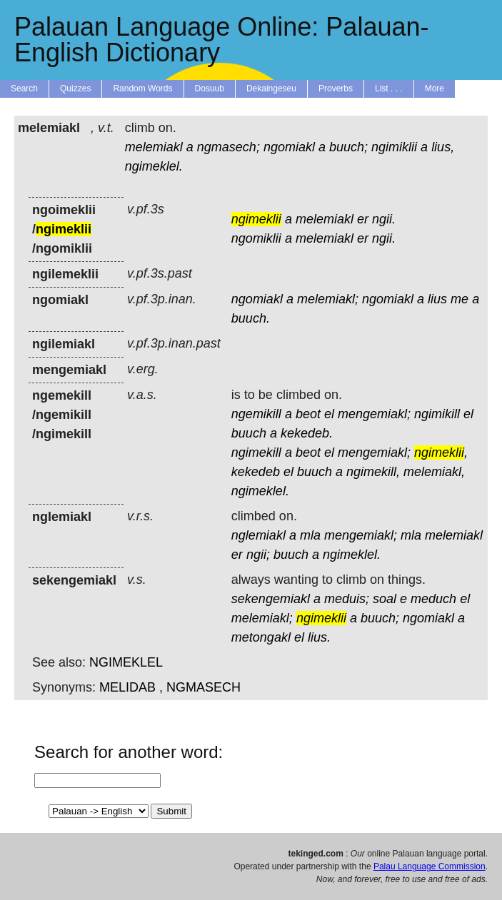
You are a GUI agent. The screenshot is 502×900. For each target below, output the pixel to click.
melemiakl (154, 147)
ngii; (258, 554)
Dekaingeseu (271, 88)
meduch (433, 599)
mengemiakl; (374, 414)
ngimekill (256, 452)
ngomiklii (256, 238)
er (362, 219)
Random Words (142, 88)
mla (310, 535)
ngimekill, (373, 472)
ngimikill (437, 414)
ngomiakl (289, 147)
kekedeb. (307, 433)
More (434, 88)
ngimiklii (394, 147)
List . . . (389, 88)
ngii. (384, 219)
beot (308, 414)
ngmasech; (228, 147)
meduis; (346, 599)
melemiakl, (434, 472)
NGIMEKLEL (126, 662)
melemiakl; (327, 299)
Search (24, 88)
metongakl (261, 637)
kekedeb (255, 472)
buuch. (250, 318)
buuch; (348, 147)
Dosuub (209, 88)
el (329, 414)
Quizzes (75, 88)
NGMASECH (203, 687)
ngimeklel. (154, 166)
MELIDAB (127, 687)
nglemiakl (258, 535)
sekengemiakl (270, 599)
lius (437, 299)
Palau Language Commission (429, 866)
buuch (248, 433)
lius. (319, 637)
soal (384, 599)
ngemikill (256, 414)
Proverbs (335, 88)
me (459, 299)
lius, (442, 147)
